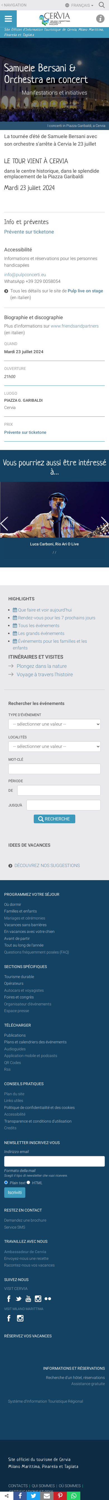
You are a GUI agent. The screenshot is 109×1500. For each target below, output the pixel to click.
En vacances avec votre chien (29, 931)
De (10, 790)
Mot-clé (15, 759)
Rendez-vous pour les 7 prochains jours (56, 617)
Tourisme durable (19, 976)
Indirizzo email (16, 1151)
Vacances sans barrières (25, 925)
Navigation (15, 5)
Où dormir (12, 904)
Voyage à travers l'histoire (45, 674)
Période (15, 781)
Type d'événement (24, 715)
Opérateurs (13, 983)
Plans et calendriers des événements (35, 1042)
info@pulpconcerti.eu (25, 274)
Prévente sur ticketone (29, 232)
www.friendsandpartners (75, 326)
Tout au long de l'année (23, 945)
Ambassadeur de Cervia (25, 1251)
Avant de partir (17, 938)
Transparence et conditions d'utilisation (38, 1121)
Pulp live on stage (85, 290)
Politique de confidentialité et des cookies (39, 1107)
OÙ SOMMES (70, 1486)
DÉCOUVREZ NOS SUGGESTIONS (47, 865)
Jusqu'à (15, 805)
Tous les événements (36, 625)
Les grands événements (40, 633)
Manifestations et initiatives (54, 92)
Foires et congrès (19, 997)
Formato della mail (36, 1173)
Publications (15, 1035)
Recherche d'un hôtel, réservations (75, 1377)
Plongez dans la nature (42, 666)
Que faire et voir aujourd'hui (42, 610)
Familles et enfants (20, 911)
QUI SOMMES (43, 1486)
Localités (17, 737)
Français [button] (82, 5)
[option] (54, 520)
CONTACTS (18, 1486)
